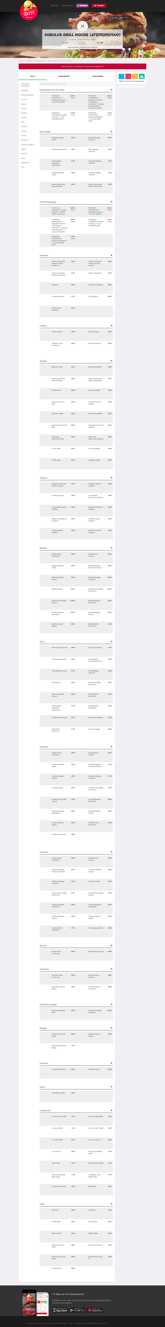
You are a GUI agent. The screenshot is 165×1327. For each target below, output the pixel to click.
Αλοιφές (23, 108)
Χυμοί (23, 158)
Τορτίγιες (24, 131)
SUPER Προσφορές (27, 95)
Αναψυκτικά (25, 163)
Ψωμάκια (24, 126)
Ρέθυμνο (29, 61)
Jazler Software (61, 1323)
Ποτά (22, 167)
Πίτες (23, 122)
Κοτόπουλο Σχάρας (27, 144)
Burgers (23, 149)
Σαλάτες (23, 104)
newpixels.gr (80, 1323)
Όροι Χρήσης (91, 1323)
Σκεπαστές (24, 140)
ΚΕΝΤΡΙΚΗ (54, 5)
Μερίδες (24, 117)
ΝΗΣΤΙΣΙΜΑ (24, 90)
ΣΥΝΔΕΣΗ (99, 5)
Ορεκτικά (24, 99)
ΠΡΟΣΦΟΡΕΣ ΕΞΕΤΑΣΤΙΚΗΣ (25, 85)
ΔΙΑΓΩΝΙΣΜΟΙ (68, 5)
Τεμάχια (23, 113)
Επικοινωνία (102, 1323)
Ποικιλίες (24, 154)
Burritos (23, 135)
